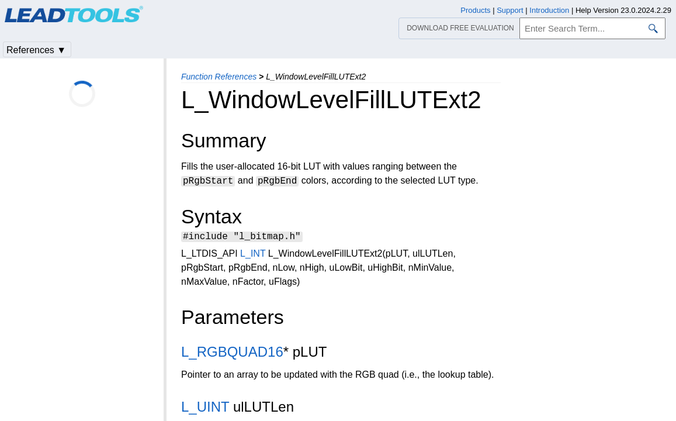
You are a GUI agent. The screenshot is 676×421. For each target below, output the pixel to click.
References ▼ (36, 50)
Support (510, 10)
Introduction (549, 10)
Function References (218, 76)
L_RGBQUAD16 (232, 353)
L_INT (252, 255)
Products (475, 10)
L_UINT (205, 408)
